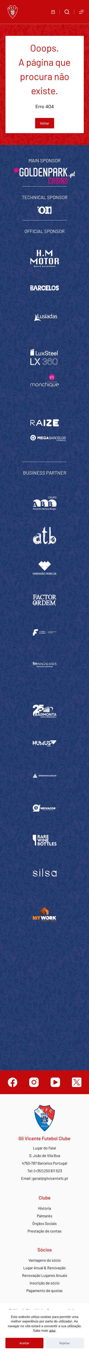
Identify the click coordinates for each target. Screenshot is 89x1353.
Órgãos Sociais (44, 1223)
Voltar (44, 123)
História (44, 1208)
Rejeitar (64, 1343)
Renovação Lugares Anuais (44, 1275)
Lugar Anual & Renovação (44, 1267)
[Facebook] (12, 1082)
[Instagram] (34, 1082)
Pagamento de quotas (44, 1290)
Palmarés (44, 1215)
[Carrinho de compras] (53, 12)
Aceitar (24, 1343)
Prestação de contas (44, 1231)
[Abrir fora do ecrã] (81, 11)
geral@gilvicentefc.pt (50, 1178)
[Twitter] (76, 1082)
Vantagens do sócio (44, 1260)
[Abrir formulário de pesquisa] (67, 11)
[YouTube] (55, 1082)
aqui (52, 1330)
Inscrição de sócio (45, 1283)
